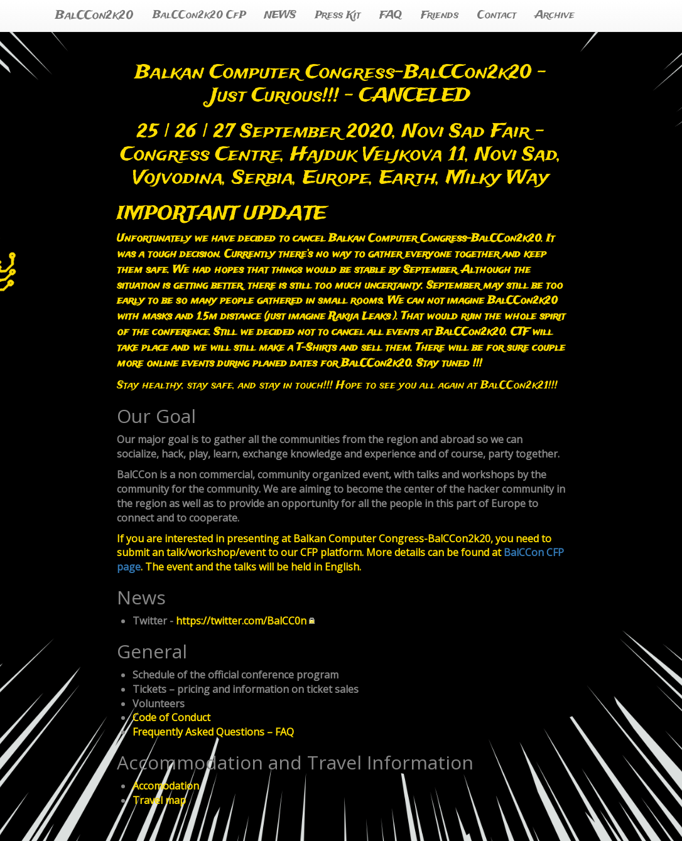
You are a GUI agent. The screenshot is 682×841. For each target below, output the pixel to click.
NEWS (280, 15)
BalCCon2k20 (94, 16)
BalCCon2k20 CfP (199, 15)
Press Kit (337, 15)
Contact (496, 15)
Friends (439, 15)
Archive (555, 15)
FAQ (390, 15)
